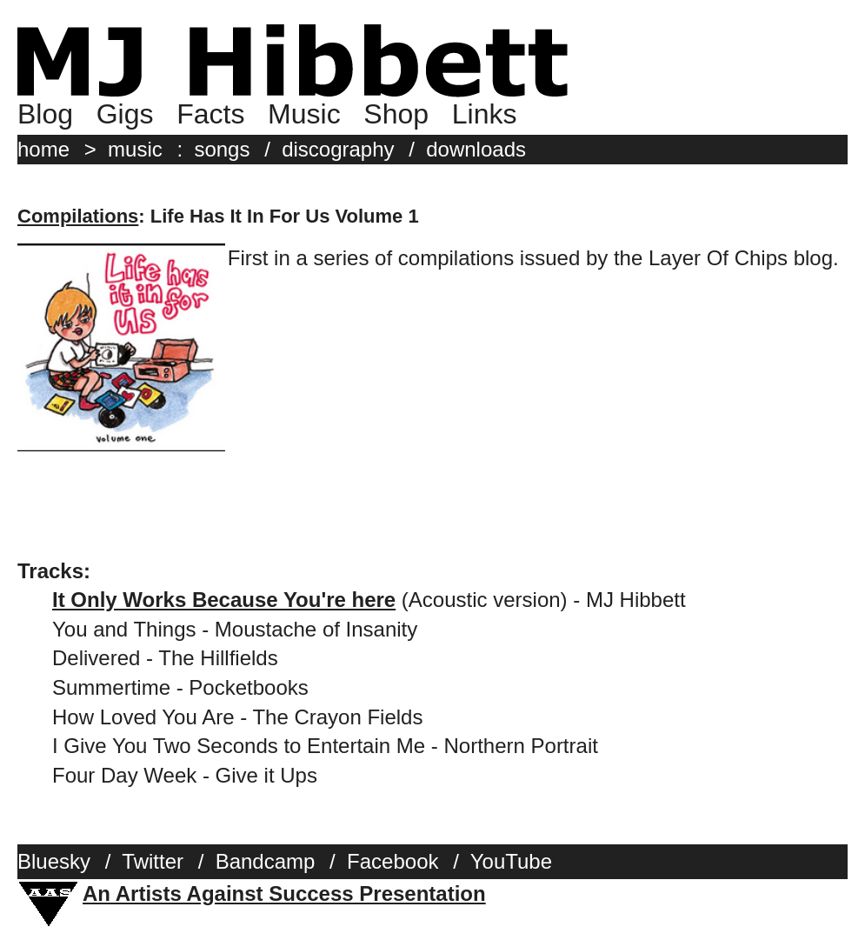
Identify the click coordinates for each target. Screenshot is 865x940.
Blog (45, 114)
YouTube (511, 861)
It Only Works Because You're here (224, 599)
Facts (210, 114)
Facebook (392, 861)
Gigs (125, 114)
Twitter (152, 861)
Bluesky (53, 861)
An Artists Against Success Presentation (284, 893)
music (135, 149)
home (43, 149)
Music (304, 114)
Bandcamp (266, 861)
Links (484, 114)
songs (222, 149)
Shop (396, 114)
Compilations (77, 216)
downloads (476, 149)
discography (338, 149)
